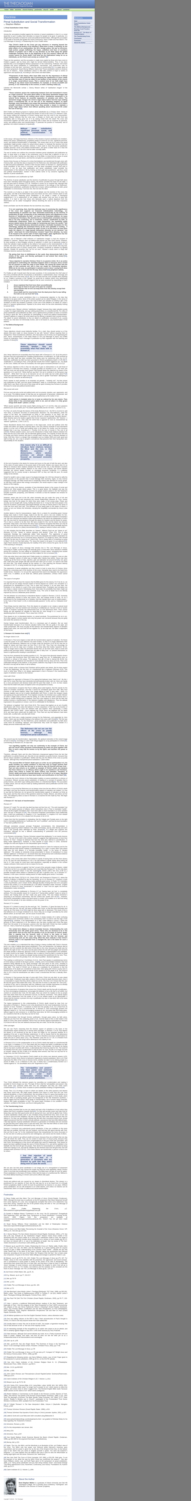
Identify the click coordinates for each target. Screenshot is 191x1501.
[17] (65, 360)
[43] (11, 920)
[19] (30, 377)
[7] (54, 113)
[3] (53, 67)
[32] (65, 775)
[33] (54, 782)
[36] (14, 833)
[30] (65, 741)
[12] (48, 270)
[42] (25, 910)
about (59, 10)
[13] (28, 276)
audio (52, 10)
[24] (21, 545)
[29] (14, 741)
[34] (25, 812)
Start (75, 21)
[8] (33, 124)
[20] (7, 432)
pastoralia (38, 10)
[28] (56, 719)
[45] (38, 962)
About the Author (79, 42)
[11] (65, 256)
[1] (20, 41)
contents (66, 10)
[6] (21, 108)
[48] (63, 1087)
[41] (58, 896)
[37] (20, 842)
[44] (16, 941)
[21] (37, 525)
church (45, 10)
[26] (58, 560)
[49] (34, 1111)
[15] (13, 306)
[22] (37, 527)
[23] (65, 541)
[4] (21, 72)
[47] (14, 1087)
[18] (66, 374)
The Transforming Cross (82, 36)
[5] (59, 84)
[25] (55, 553)
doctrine (18, 10)
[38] (46, 843)
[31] (12, 751)
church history (28, 10)
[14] (36, 294)
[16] (16, 340)
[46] (16, 1000)
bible (11, 10)
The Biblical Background (82, 27)
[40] (23, 888)
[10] (61, 244)
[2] (47, 57)
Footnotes (77, 40)
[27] (5, 1357)
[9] (50, 235)
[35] (43, 829)
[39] (40, 871)
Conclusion (78, 38)
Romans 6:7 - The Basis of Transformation (82, 33)
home (6, 10)
